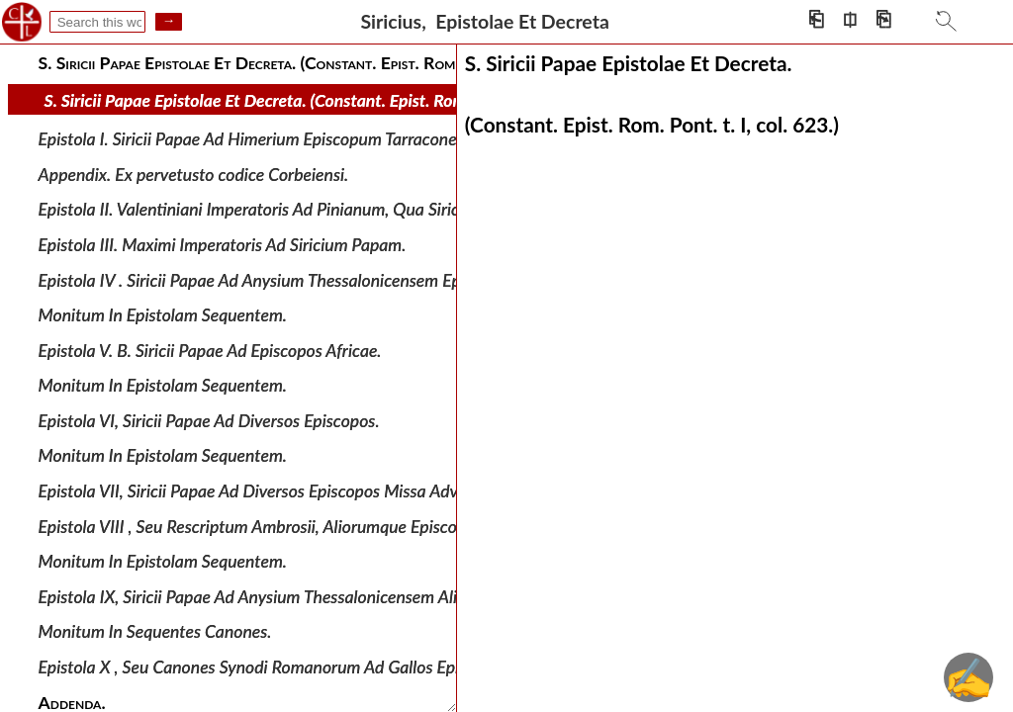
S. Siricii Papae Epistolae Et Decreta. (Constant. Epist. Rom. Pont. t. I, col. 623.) (328, 100)
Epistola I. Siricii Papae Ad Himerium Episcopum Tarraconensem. (269, 139)
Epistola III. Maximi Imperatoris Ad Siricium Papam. (223, 244)
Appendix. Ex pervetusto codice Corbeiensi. (194, 174)
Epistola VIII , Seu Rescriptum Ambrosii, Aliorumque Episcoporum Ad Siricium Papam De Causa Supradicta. (421, 525)
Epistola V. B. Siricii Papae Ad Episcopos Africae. (210, 349)
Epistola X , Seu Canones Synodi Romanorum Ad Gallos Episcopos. (275, 667)
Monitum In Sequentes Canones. (155, 631)
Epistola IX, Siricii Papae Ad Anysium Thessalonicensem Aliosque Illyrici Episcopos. (333, 596)
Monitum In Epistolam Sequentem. (163, 315)
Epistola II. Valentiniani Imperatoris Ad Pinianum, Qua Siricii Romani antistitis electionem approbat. (395, 209)
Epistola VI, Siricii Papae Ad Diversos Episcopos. (209, 420)
